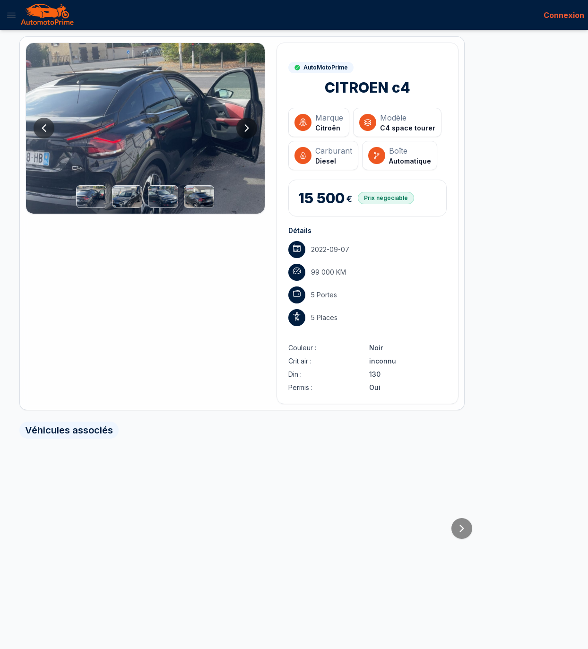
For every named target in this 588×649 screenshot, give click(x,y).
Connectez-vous (143, 336)
